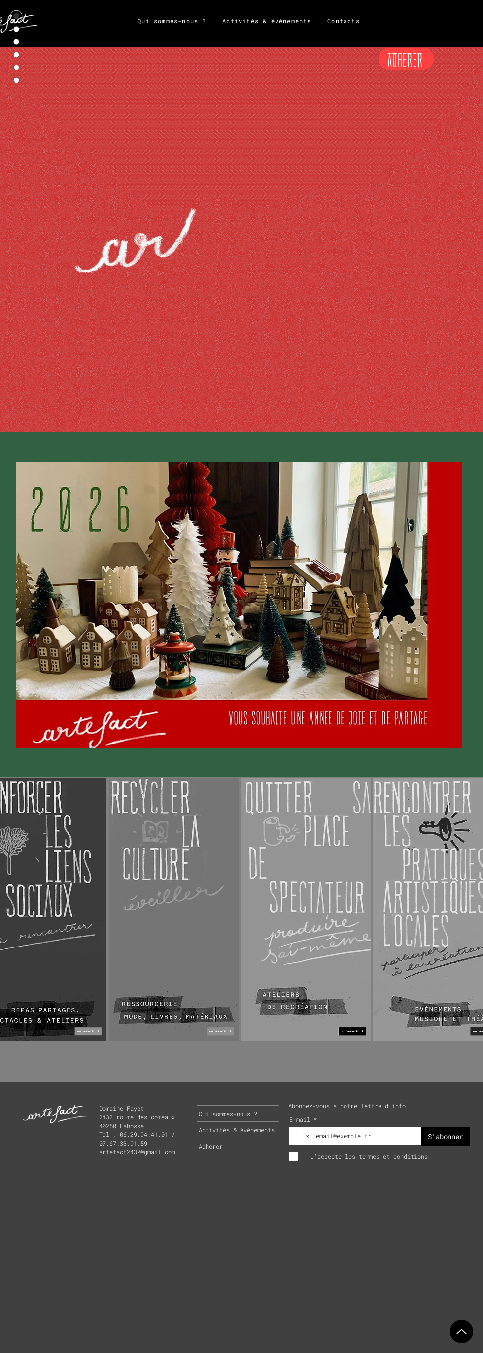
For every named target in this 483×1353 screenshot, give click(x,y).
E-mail (301, 1119)
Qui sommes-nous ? (228, 1113)
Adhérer (211, 1146)
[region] (174, 909)
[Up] (461, 1331)
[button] (239, 605)
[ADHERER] (406, 59)
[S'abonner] (445, 1136)
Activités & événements (237, 1130)
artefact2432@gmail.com (137, 1152)
